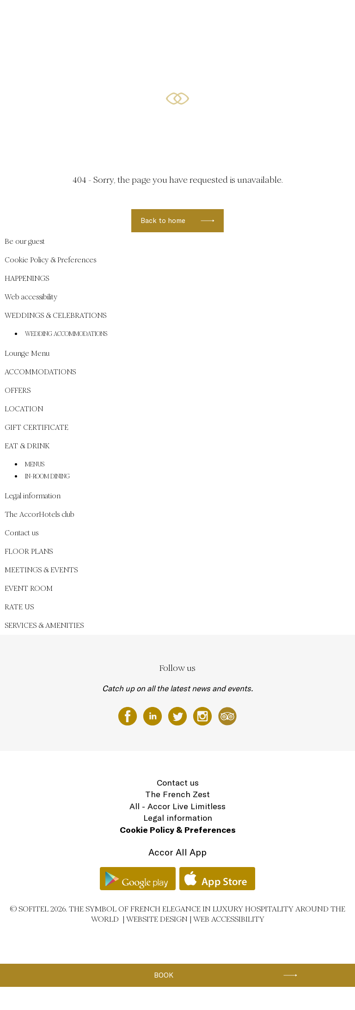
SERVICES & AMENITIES (44, 625)
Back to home (163, 220)
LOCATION (294, 17)
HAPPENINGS (174, 17)
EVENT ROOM (29, 588)
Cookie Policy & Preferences (50, 259)
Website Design (157, 919)
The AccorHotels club (39, 514)
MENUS (34, 464)
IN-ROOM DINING (47, 476)
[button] (337, 132)
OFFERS (263, 17)
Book (163, 975)
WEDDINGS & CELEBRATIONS (114, 17)
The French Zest (177, 794)
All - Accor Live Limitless (177, 806)
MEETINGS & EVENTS (41, 569)
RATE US (19, 606)
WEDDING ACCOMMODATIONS (66, 334)
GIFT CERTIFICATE (36, 427)
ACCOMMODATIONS (222, 17)
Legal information (33, 495)
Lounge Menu (27, 353)
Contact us (21, 532)
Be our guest (56, 17)
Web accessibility (31, 296)
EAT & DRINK (27, 445)
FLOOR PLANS (29, 551)
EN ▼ (321, 17)
